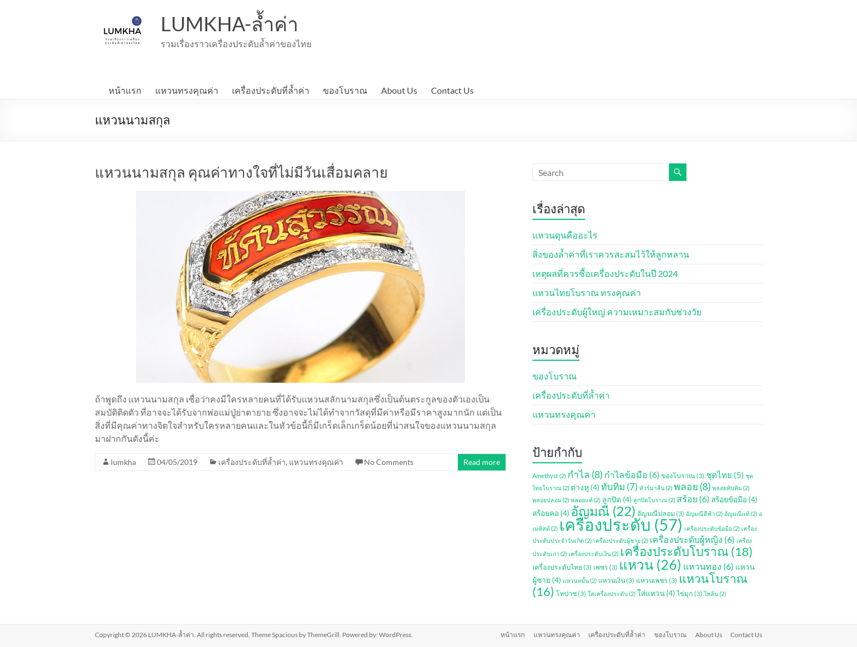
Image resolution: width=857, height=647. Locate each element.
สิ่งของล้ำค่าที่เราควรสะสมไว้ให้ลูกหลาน (610, 254)
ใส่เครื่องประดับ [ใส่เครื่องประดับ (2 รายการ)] (611, 593)
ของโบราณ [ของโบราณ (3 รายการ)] (683, 476)
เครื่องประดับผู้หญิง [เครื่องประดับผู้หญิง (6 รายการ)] (692, 539)
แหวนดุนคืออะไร (565, 235)
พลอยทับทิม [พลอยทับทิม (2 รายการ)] (731, 487)
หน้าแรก (125, 90)
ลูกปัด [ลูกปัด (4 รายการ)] (617, 499)
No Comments (388, 462)
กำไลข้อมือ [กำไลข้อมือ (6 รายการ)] (632, 474)
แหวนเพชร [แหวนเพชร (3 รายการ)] (656, 580)
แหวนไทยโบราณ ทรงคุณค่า (586, 292)
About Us (399, 90)
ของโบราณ (345, 90)
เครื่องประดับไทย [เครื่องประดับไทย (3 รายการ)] (562, 567)
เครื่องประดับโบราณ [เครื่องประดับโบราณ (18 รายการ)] (686, 551)
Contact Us (452, 90)
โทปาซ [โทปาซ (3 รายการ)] (571, 593)
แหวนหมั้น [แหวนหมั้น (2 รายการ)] (580, 580)
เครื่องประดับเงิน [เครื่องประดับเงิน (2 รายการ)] (593, 553)
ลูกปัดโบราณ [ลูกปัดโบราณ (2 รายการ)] (654, 499)
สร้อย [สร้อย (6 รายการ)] (693, 498)
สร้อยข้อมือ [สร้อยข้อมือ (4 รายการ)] (734, 499)
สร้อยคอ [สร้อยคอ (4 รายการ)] (550, 513)
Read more (481, 462)
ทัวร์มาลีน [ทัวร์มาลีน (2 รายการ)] (655, 487)
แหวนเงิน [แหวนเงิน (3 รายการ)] (616, 580)
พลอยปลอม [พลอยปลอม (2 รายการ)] (550, 499)
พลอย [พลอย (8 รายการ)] (692, 486)
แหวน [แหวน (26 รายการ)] (650, 564)
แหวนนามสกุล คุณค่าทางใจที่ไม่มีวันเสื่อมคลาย (241, 172)
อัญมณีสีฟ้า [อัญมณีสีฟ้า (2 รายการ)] (704, 513)
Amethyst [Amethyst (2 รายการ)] (549, 475)
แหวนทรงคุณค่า (186, 90)
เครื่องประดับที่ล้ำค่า (270, 90)
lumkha (123, 462)
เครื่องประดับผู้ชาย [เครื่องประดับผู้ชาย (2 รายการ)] (620, 540)
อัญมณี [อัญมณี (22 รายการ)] (603, 511)
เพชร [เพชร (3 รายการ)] (605, 567)
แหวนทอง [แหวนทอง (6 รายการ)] (708, 566)
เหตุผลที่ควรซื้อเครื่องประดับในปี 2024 (605, 273)
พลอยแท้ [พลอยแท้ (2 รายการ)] (585, 499)
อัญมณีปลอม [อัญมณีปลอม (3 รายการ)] (660, 513)
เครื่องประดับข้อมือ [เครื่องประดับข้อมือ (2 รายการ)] (712, 528)
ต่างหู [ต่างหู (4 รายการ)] (585, 487)
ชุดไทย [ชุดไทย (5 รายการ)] (725, 475)
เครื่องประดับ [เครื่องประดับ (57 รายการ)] (621, 524)
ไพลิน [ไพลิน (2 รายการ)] (715, 593)
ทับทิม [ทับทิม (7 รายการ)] (619, 486)
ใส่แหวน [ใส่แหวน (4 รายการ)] (656, 593)
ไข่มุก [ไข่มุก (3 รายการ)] (689, 593)
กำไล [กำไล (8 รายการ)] (585, 474)
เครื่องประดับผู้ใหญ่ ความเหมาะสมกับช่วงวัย (616, 312)
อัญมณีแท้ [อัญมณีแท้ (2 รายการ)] (740, 513)
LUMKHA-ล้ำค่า (229, 24)
